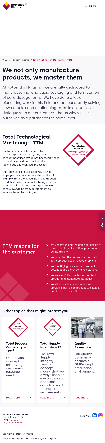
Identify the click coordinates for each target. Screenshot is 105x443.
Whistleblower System (36, 439)
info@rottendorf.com (12, 423)
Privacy (19, 439)
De (94, 6)
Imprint (52, 439)
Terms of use (8, 439)
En (90, 6)
